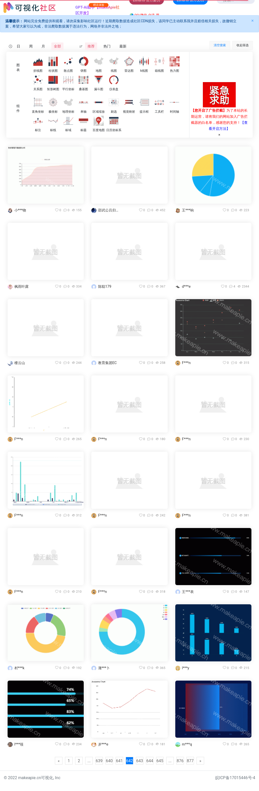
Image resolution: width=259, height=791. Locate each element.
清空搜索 (220, 45)
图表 (18, 67)
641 (119, 760)
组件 (18, 108)
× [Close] (252, 20)
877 (190, 760)
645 (160, 760)
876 (180, 760)
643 (139, 760)
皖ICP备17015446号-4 (235, 777)
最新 (122, 46)
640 (109, 760)
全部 (57, 46)
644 (149, 760)
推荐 (91, 46)
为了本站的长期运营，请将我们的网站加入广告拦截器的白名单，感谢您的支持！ (219, 116)
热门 (107, 46)
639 (99, 760)
